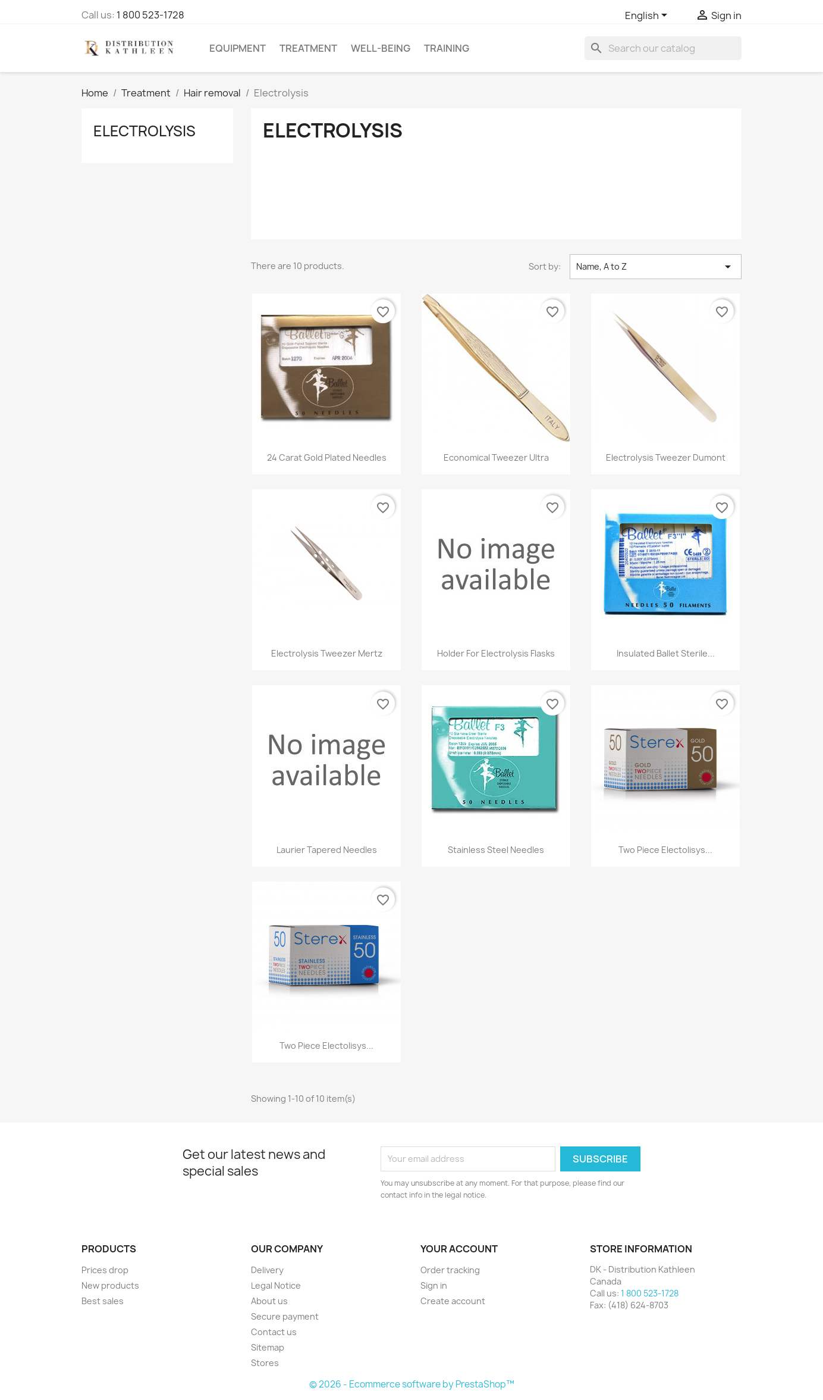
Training (446, 48)
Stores (265, 1362)
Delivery (267, 1270)
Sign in (433, 1285)
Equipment (237, 48)
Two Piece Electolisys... (665, 849)
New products (110, 1285)
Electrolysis (144, 131)
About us (269, 1301)
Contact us (274, 1332)
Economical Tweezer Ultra (496, 457)
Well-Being (380, 48)
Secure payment (285, 1316)
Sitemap (267, 1347)
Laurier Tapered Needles (327, 849)
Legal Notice (276, 1285)
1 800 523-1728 (150, 14)
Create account (452, 1301)
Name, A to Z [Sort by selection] (655, 267)
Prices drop (104, 1270)
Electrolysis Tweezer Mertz (326, 653)
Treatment (308, 48)
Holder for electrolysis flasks (496, 653)
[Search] (663, 48)
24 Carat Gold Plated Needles (327, 457)
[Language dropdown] (648, 16)
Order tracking (450, 1270)
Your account (459, 1248)
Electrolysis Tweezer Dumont (665, 457)
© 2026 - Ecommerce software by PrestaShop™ (411, 1384)
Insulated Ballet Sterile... (666, 653)
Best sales (102, 1301)
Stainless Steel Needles (496, 849)
